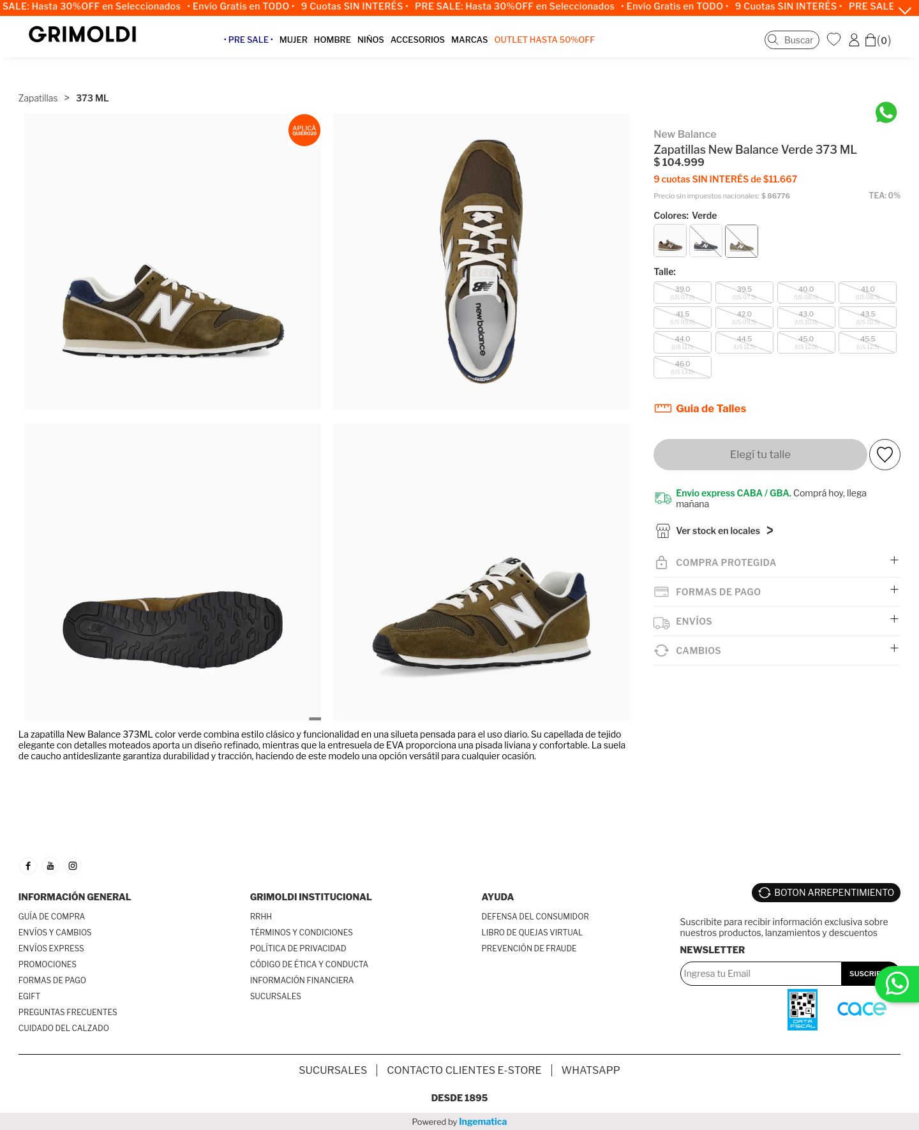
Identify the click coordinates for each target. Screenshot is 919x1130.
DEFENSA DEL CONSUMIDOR (535, 916)
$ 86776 (775, 173)
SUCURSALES (275, 996)
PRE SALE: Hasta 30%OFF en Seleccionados (524, 6)
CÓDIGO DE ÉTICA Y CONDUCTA (309, 964)
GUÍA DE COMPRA (52, 916)
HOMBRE (343, 47)
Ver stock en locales (718, 510)
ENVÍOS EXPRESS (51, 948)
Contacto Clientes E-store (464, 1070)
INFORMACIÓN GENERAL (75, 896)
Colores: (685, 193)
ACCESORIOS (429, 47)
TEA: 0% (884, 173)
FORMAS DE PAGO (52, 980)
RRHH (261, 916)
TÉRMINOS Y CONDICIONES (301, 932)
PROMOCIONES (48, 964)
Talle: (665, 249)
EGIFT (29, 996)
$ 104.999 (679, 141)
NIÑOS (383, 47)
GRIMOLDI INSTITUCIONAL (311, 896)
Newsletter (712, 940)
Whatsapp (591, 1070)
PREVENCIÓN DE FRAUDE (529, 948)
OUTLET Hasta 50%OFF (556, 47)
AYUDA (498, 896)
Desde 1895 (459, 1097)
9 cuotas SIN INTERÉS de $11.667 (725, 156)
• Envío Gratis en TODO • (250, 6)
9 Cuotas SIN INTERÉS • (363, 6)
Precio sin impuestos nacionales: (706, 173)
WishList (835, 46)
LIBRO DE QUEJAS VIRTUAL (532, 932)
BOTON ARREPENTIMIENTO (834, 887)
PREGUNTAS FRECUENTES (68, 1012)
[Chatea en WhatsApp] (886, 92)
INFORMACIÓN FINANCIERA (302, 980)
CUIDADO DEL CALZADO (64, 1028)
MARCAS (481, 47)
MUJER (305, 47)
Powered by (459, 1121)
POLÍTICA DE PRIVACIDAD (298, 948)
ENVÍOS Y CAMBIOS (55, 932)
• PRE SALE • (260, 47)
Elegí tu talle (760, 432)
